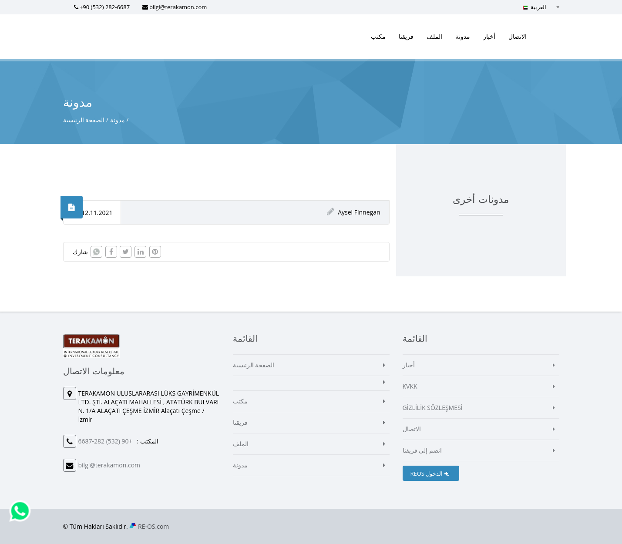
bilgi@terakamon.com (178, 7)
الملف (434, 36)
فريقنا (406, 36)
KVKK (410, 386)
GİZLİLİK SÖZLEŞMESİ (433, 407)
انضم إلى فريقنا (422, 450)
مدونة (462, 36)
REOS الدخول (429, 473)
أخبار (489, 36)
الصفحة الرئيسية (84, 120)
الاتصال (517, 36)
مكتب (378, 36)
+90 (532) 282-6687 (105, 7)
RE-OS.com (153, 526)
